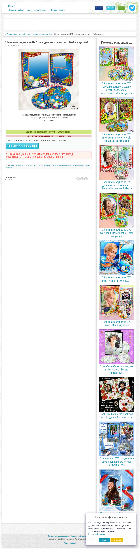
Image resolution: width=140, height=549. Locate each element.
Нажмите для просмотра (22, 145)
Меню (110, 8)
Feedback (73, 543)
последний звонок (80, 165)
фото (58, 165)
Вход (122, 8)
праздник (47, 165)
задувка (30, 165)
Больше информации (96, 534)
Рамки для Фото (13, 46)
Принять (104, 540)
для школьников (16, 165)
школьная (9, 167)
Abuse (66, 543)
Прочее (23, 46)
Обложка (53, 165)
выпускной (63, 165)
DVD (42, 165)
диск (35, 165)
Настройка (117, 540)
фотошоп (24, 165)
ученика (89, 165)
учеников (71, 165)
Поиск (98, 8)
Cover (38, 165)
